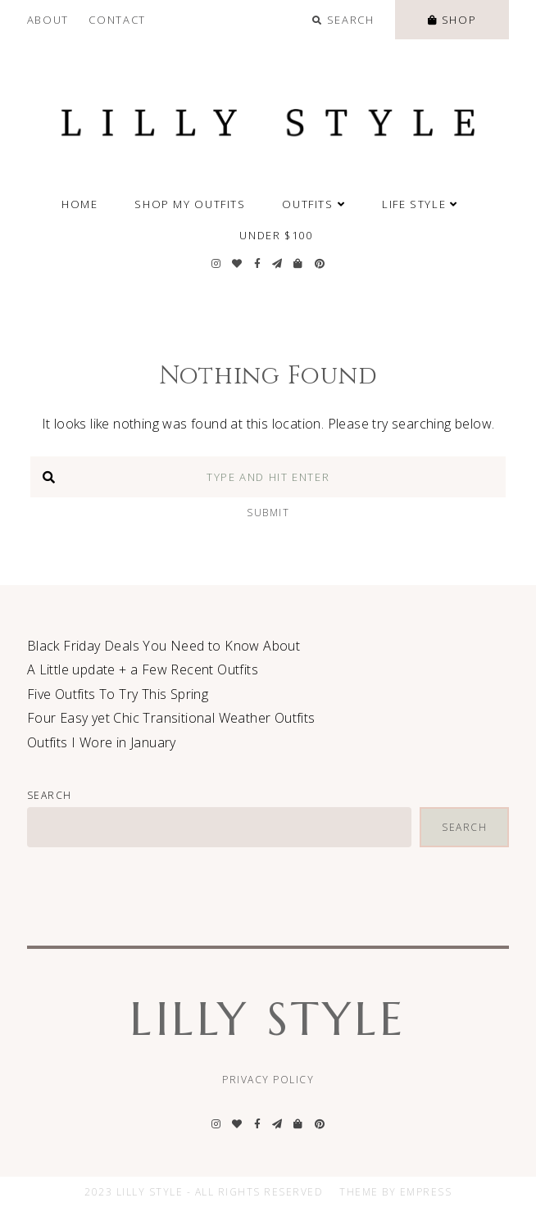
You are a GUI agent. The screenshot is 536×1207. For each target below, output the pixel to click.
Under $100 (275, 235)
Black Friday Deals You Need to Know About (163, 646)
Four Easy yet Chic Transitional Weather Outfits (171, 718)
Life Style (420, 204)
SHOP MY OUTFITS (189, 204)
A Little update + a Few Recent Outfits (142, 669)
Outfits (313, 204)
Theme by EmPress (395, 1192)
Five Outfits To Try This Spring (117, 694)
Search (49, 795)
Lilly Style (267, 1019)
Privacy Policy (268, 1080)
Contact (117, 19)
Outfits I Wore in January (101, 742)
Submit (268, 513)
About (48, 19)
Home (79, 204)
